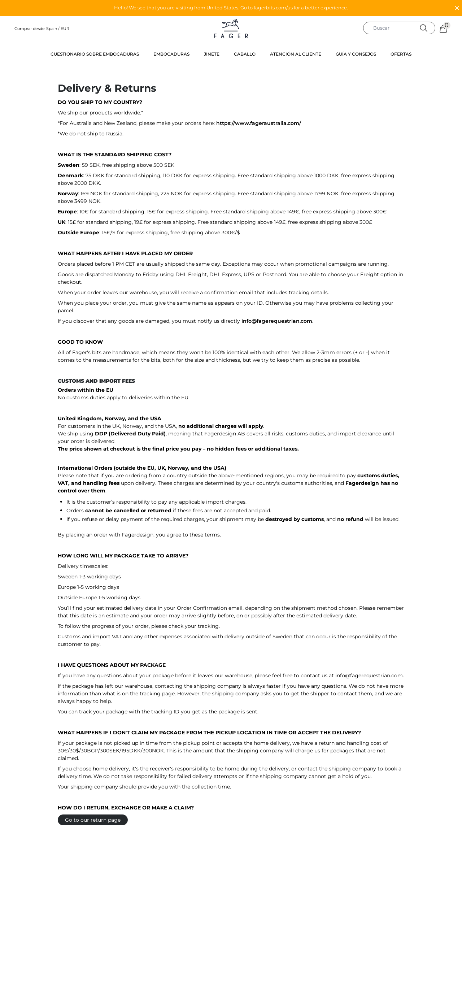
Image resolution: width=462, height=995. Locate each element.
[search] (402, 28)
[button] (231, 8)
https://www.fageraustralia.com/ (258, 123)
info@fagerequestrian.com (276, 321)
